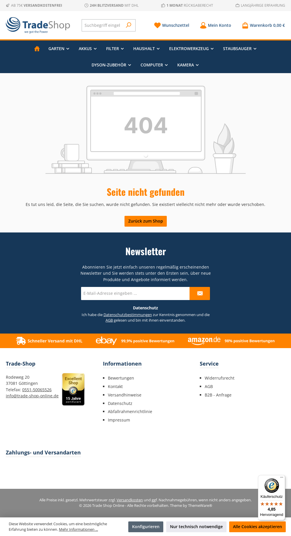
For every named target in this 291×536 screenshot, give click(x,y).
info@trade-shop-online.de (32, 396)
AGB (109, 320)
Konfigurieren (145, 526)
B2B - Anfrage (218, 395)
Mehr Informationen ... (78, 529)
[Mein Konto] (215, 25)
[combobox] (102, 25)
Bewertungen (121, 378)
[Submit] (200, 293)
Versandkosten (130, 500)
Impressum (119, 420)
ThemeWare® (200, 505)
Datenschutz (120, 403)
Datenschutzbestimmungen (128, 314)
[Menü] (281, 478)
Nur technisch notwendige (196, 526)
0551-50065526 (37, 389)
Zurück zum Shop (145, 221)
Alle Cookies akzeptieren (257, 526)
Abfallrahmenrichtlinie (130, 411)
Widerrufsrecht (219, 378)
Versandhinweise (124, 395)
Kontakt (115, 386)
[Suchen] (128, 25)
